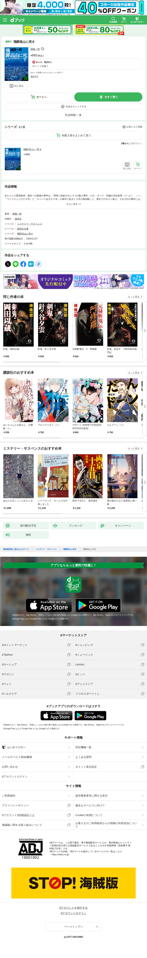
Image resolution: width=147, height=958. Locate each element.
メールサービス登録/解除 (17, 757)
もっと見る (134, 296)
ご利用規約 (8, 795)
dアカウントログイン (15, 776)
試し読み (19, 86)
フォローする (42, 49)
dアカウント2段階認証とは (18, 815)
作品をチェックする (76, 106)
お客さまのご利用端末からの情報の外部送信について (106, 825)
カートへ (41, 96)
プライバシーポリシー (15, 805)
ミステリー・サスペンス (29, 223)
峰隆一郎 (35, 49)
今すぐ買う (111, 96)
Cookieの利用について (89, 815)
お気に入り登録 (134, 126)
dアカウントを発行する (73, 907)
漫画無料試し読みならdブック (16, 549)
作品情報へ (71, 114)
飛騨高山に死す (32, 149)
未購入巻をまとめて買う (76, 135)
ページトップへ (73, 926)
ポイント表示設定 (86, 766)
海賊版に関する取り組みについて (22, 824)
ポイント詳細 (39, 66)
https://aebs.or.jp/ (60, 854)
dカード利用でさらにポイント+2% (45, 73)
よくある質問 (83, 757)
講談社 (18, 218)
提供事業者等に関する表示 (91, 795)
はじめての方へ (14, 747)
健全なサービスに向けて (90, 805)
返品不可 (34, 76)
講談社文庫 (23, 228)
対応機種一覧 (83, 747)
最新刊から (136, 143)
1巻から (125, 143)
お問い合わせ (10, 766)
